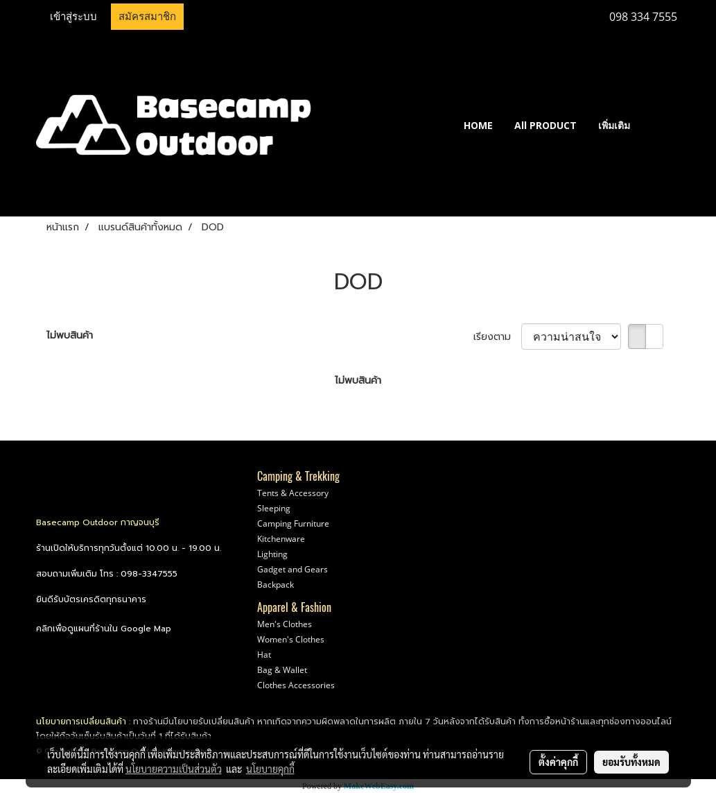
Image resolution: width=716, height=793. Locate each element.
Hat (264, 654)
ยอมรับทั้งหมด (631, 762)
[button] (661, 124)
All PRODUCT (545, 125)
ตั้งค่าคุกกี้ (558, 762)
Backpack (275, 584)
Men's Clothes (284, 624)
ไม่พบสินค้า (69, 335)
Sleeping (273, 508)
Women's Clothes (290, 639)
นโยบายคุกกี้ (270, 768)
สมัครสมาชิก (147, 16)
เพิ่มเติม (614, 125)
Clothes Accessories (296, 685)
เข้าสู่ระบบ (73, 16)
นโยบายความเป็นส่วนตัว (173, 768)
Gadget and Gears (292, 569)
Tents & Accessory (293, 493)
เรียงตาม (497, 337)
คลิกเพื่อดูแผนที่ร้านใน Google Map (103, 628)
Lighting (272, 554)
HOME (478, 125)
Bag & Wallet (282, 670)
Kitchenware (281, 539)
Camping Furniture (293, 523)
